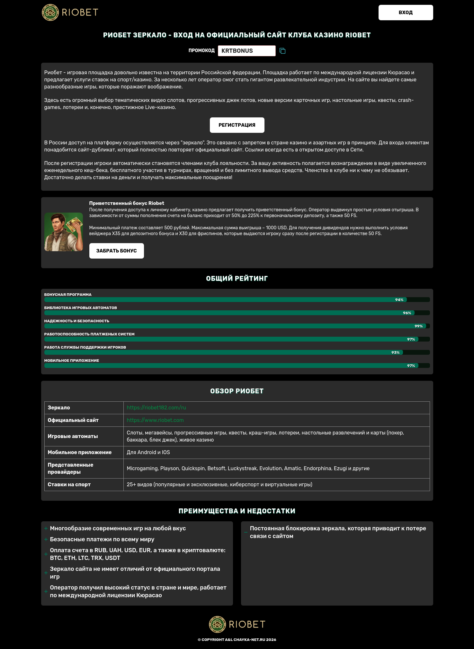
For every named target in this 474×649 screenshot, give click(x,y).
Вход (406, 12)
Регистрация (237, 125)
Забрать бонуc (116, 251)
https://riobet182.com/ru (156, 408)
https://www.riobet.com (155, 420)
